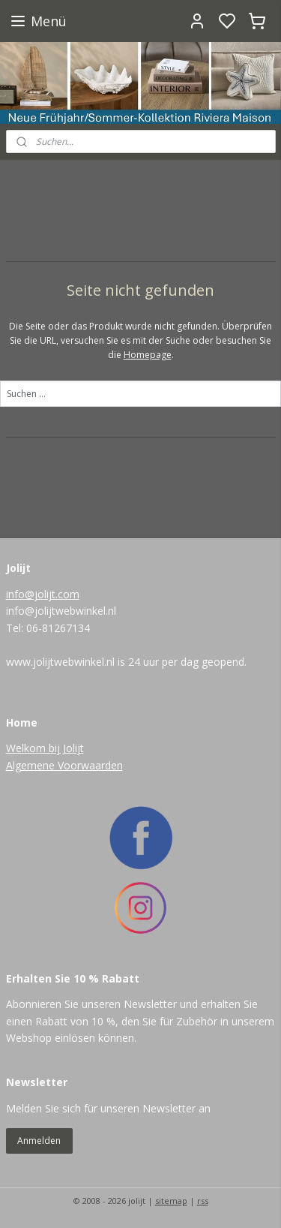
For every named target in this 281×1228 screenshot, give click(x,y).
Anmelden (39, 1140)
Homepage (148, 354)
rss (202, 1200)
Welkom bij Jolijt (45, 748)
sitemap (171, 1200)
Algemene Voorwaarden (64, 765)
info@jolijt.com (42, 594)
